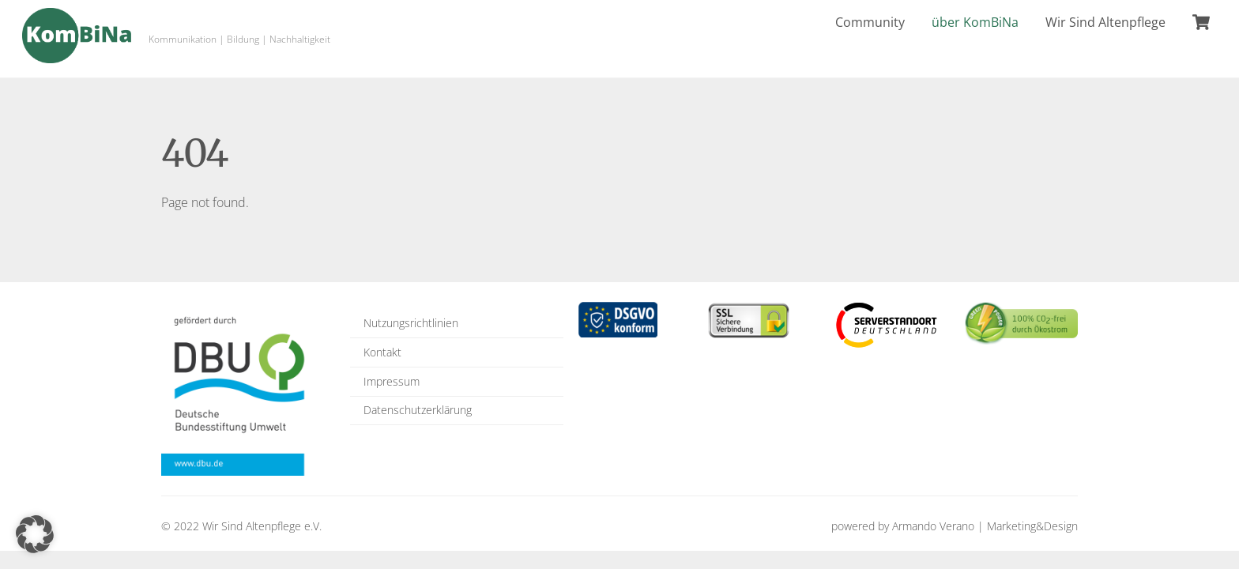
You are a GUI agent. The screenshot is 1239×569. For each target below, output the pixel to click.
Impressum (391, 381)
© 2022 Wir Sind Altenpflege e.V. (241, 525)
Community (870, 22)
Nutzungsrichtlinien (410, 322)
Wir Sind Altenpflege (1105, 22)
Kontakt (382, 352)
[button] (35, 534)
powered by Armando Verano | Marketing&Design (954, 525)
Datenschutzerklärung (417, 409)
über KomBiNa (975, 22)
